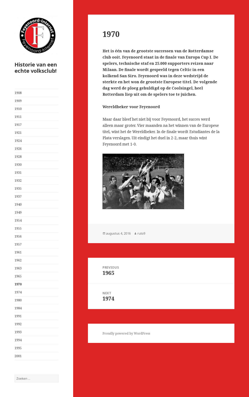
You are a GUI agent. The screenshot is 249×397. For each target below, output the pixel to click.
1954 (18, 220)
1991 (18, 316)
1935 (18, 188)
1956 (18, 236)
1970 (18, 284)
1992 (18, 324)
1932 (18, 180)
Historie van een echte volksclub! (36, 67)
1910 (18, 109)
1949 (18, 212)
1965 (18, 276)
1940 (18, 204)
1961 (18, 252)
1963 (18, 268)
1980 (18, 300)
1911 (18, 117)
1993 (18, 332)
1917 (18, 125)
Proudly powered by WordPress (126, 333)
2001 (18, 356)
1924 (18, 140)
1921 (18, 133)
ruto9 (141, 233)
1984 (18, 308)
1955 (18, 228)
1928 (18, 156)
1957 (18, 244)
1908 (18, 93)
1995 (18, 348)
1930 (18, 164)
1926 (18, 148)
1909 (18, 101)
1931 (18, 172)
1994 (18, 340)
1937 (18, 196)
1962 (18, 260)
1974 (18, 292)
